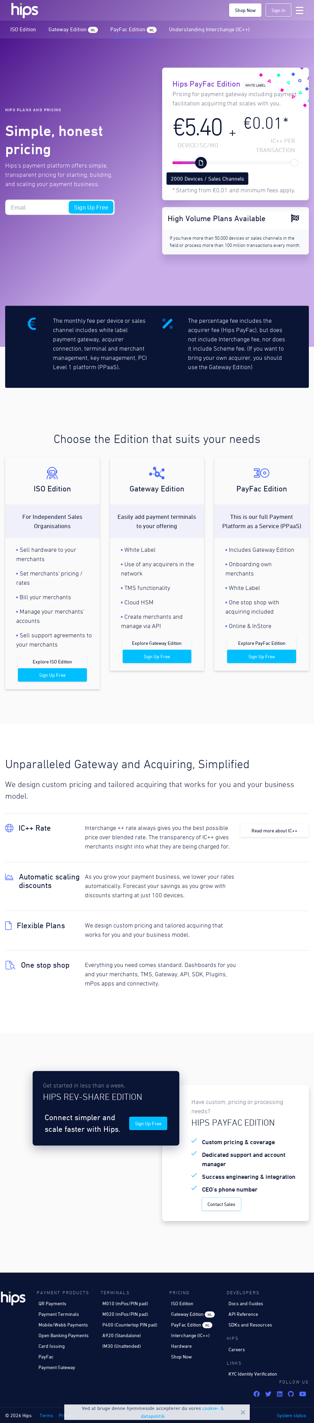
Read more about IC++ (274, 830)
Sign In (278, 10)
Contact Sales (221, 1204)
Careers (236, 1349)
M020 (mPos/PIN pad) (125, 1314)
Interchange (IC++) (190, 1335)
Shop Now (245, 10)
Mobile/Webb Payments (63, 1325)
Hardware (181, 1346)
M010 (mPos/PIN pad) (125, 1303)
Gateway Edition (73, 29)
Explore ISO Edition (52, 661)
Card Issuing (51, 1346)
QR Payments (52, 1303)
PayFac (46, 1356)
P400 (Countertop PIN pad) (129, 1325)
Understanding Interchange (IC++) (209, 29)
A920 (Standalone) (121, 1335)
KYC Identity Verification (252, 1374)
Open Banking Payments (63, 1335)
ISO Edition (23, 29)
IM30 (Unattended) (121, 1346)
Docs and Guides (245, 1303)
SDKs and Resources (250, 1325)
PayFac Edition (133, 29)
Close (243, 1412)
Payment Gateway (56, 1367)
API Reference (243, 1314)
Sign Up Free (91, 207)
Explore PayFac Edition (261, 643)
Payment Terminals (58, 1314)
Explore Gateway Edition (157, 643)
